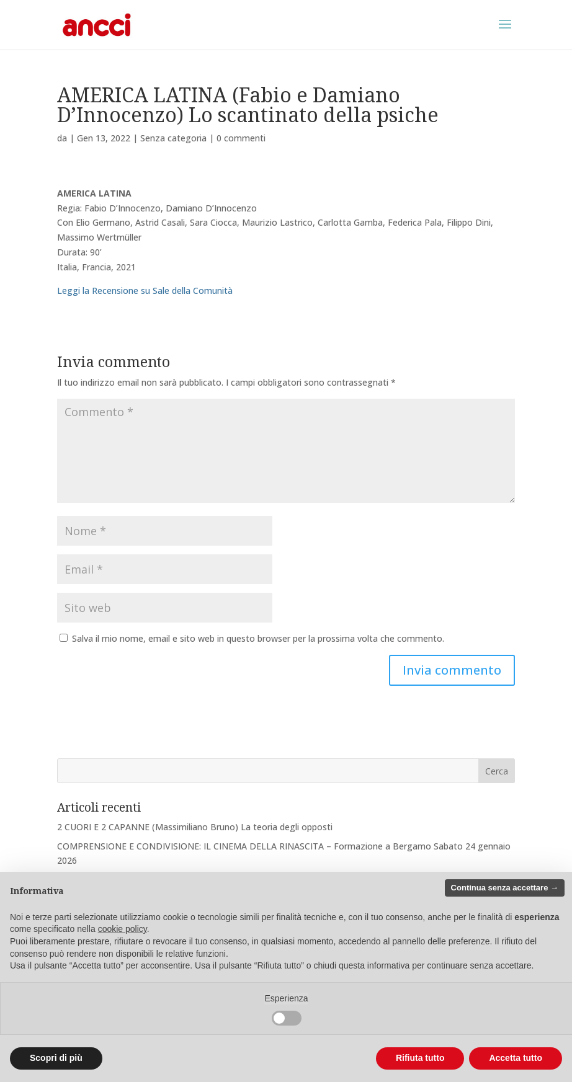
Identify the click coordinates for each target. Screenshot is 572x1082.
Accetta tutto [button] (515, 1058)
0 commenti (241, 138)
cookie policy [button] (122, 929)
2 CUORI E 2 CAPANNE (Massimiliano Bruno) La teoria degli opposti (195, 827)
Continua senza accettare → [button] (504, 887)
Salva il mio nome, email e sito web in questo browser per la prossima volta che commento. (258, 638)
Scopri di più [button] (56, 1058)
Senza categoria (173, 138)
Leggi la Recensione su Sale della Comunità (145, 290)
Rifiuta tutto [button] (420, 1058)
